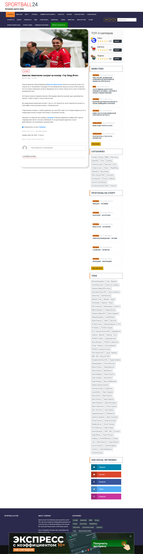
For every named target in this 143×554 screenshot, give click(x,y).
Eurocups (117, 431)
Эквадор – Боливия (100, 204)
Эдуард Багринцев (97, 413)
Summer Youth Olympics (99, 182)
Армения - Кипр (96, 299)
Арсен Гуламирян (113, 313)
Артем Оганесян (97, 320)
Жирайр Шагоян (97, 424)
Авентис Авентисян (54, 84)
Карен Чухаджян (108, 392)
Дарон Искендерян (110, 402)
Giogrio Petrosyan (108, 435)
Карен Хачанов (107, 395)
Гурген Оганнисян (114, 292)
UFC (119, 324)
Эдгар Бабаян (96, 392)
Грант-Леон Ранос (97, 410)
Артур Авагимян (97, 342)
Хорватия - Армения (98, 335)
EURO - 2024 (108, 431)
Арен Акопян (108, 377)
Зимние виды (108, 306)
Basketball (95, 161)
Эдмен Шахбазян (97, 402)
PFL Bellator (95, 327)
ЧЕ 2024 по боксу (97, 324)
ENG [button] (106, 20)
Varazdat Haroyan (97, 452)
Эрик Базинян (107, 370)
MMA (94, 86)
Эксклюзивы (95, 303)
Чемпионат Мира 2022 (98, 313)
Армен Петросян (109, 374)
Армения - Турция (109, 299)
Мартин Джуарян (97, 310)
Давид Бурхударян (98, 317)
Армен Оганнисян (112, 417)
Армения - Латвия (107, 303)
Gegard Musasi (96, 435)
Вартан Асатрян (97, 367)
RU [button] (111, 20)
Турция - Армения (111, 352)
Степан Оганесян (97, 420)
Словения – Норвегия (101, 250)
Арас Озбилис (109, 410)
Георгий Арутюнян (97, 285)
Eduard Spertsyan (97, 431)
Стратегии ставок (97, 164)
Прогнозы (113, 320)
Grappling (94, 438)
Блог (115, 164)
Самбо (106, 320)
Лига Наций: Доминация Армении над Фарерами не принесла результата (103, 79)
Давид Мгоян (116, 331)
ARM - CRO (95, 356)
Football (96, 75)
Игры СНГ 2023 (105, 356)
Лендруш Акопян (110, 310)
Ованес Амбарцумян (110, 381)
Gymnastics (110, 175)
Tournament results (88, 527)
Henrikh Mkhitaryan (105, 438)
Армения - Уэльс (112, 335)
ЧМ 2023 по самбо (97, 338)
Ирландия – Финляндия (102, 261)
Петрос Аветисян (109, 363)
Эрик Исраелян (105, 295)
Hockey (106, 168)
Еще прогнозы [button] (97, 268)
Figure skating (104, 171)
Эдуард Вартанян (110, 338)
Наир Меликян (110, 317)
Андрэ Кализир (96, 381)
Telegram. (42, 127)
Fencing (105, 178)
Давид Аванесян (109, 367)
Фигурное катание (110, 420)
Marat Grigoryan (102, 442)
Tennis (102, 161)
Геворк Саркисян (109, 399)
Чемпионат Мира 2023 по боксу (101, 288)
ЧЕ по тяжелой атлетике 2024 (101, 331)
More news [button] (95, 144)
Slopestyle (95, 171)
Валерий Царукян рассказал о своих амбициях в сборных (105, 102)
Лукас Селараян (97, 377)
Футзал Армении (110, 345)
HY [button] (115, 20)
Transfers (113, 185)
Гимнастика (95, 295)
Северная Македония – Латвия (105, 238)
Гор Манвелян (110, 413)
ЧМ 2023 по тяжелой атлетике (101, 349)
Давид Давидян (97, 363)
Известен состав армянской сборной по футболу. (104, 114)
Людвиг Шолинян (115, 360)
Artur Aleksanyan (97, 427)
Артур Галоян (96, 395)
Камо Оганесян (96, 399)
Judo (93, 442)
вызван (51, 117)
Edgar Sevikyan (108, 427)
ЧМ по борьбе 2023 (97, 352)
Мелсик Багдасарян (98, 281)
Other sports (97, 123)
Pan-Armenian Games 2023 (100, 185)
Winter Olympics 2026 (98, 175)
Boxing (101, 157)
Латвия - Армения (97, 345)
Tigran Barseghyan (110, 445)
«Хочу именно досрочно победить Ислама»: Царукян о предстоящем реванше (105, 91)
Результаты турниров (112, 285)
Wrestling (109, 161)
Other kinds (76, 527)
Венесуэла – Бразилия (101, 227)
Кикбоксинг (108, 388)
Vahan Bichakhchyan (106, 449)
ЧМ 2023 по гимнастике (111, 342)
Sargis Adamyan (113, 442)
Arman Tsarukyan (109, 424)
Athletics (112, 178)
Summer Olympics (97, 445)
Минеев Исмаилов (109, 324)
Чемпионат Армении (98, 417)
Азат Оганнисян (97, 306)
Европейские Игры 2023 (99, 292)
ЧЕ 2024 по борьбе (106, 327)
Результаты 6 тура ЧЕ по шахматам (102, 137)
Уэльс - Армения (111, 281)
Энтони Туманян (111, 406)
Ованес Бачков (96, 370)
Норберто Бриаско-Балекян (100, 385)
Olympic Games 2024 (85, 531)
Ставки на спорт (97, 168)
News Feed (108, 164)
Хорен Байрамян (97, 374)
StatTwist (100, 47)
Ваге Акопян (30, 131)
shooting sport (96, 178)
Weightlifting (114, 168)
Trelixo (99, 38)
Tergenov (100, 56)
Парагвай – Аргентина (102, 215)
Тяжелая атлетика (97, 388)
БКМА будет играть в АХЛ (102, 126)
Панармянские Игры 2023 (99, 360)
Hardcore (117, 306)
